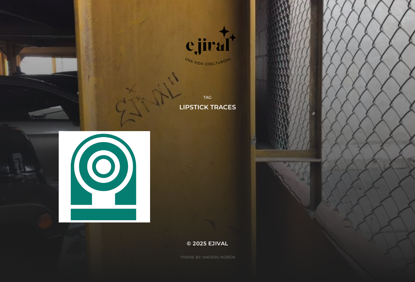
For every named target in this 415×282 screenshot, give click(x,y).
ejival (218, 243)
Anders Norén (218, 257)
